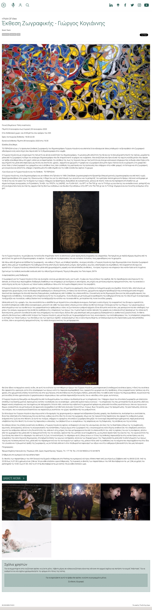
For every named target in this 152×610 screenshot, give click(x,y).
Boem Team (6, 30)
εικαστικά (5, 34)
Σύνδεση (71, 581)
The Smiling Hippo (145, 605)
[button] (13, 82)
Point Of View (9, 18)
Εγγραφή (80, 581)
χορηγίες (13, 34)
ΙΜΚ (18, 34)
